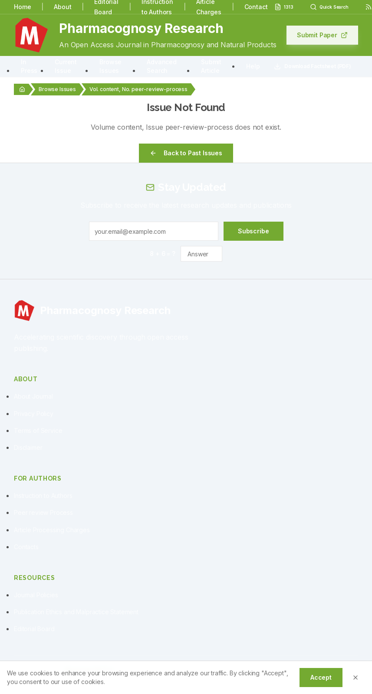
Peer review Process (43, 512)
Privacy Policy (33, 413)
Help (253, 66)
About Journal (33, 396)
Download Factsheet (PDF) (312, 66)
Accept (321, 677)
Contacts (26, 546)
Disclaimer (28, 447)
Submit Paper (322, 35)
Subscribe (253, 231)
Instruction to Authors (43, 495)
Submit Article (211, 66)
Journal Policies (36, 595)
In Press (29, 66)
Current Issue (66, 66)
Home (22, 6)
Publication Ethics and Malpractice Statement (76, 611)
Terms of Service (38, 430)
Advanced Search (162, 66)
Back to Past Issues (186, 153)
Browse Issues (110, 66)
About (62, 6)
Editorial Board (34, 628)
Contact (256, 6)
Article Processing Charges (52, 530)
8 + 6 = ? (162, 253)
